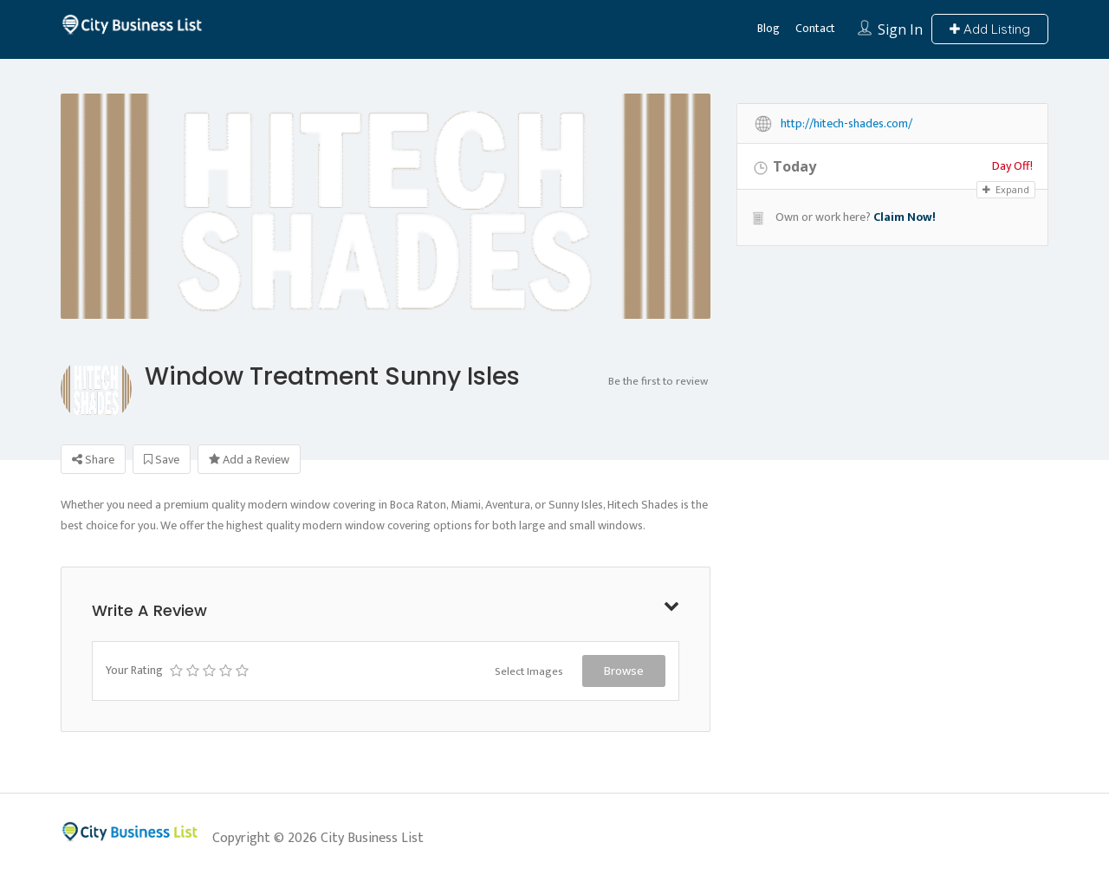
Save (161, 460)
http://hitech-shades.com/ (846, 124)
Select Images (529, 671)
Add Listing (990, 29)
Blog (768, 28)
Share (93, 460)
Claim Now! (904, 217)
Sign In (900, 29)
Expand (1006, 189)
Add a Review (249, 460)
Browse (624, 670)
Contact (815, 28)
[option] (385, 288)
